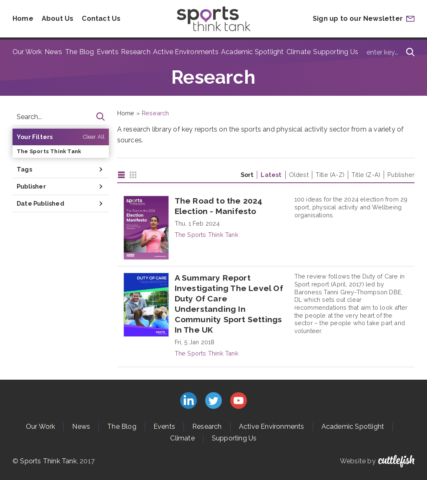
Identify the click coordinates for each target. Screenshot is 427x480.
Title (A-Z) (330, 174)
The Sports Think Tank (49, 151)
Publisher (400, 174)
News (54, 52)
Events (107, 52)
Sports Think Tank (48, 461)
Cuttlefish (396, 461)
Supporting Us (335, 52)
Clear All (94, 137)
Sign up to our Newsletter (358, 18)
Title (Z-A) (366, 174)
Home (23, 18)
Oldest (299, 174)
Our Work (27, 52)
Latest (271, 174)
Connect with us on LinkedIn (188, 400)
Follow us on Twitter (213, 400)
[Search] (410, 52)
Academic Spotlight (252, 52)
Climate (298, 52)
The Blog (79, 52)
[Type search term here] (388, 52)
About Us (58, 18)
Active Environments (186, 52)
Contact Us (101, 18)
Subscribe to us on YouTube (238, 400)
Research (136, 52)
